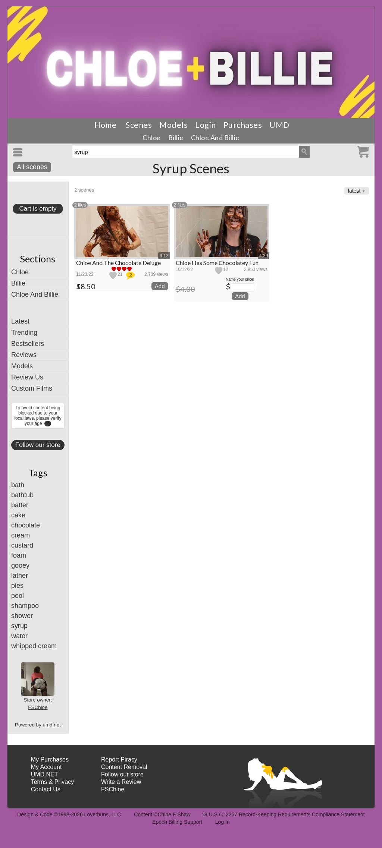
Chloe (152, 137)
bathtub (22, 495)
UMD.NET (44, 774)
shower (22, 616)
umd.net (51, 725)
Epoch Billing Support (177, 822)
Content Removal (124, 767)
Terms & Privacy (52, 782)
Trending (24, 332)
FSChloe (37, 707)
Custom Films (31, 388)
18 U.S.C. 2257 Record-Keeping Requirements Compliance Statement (282, 814)
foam (18, 555)
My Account (46, 767)
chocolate (25, 525)
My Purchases (50, 759)
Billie (176, 137)
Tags (37, 472)
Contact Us (45, 789)
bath (17, 485)
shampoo (25, 605)
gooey (20, 565)
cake (18, 515)
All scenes (32, 167)
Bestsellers (27, 343)
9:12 (164, 255)
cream (20, 535)
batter (19, 505)
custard (22, 545)
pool (17, 595)
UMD (279, 125)
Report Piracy (119, 759)
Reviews (24, 355)
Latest (20, 321)
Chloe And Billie (215, 137)
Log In (222, 822)
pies (17, 585)
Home (105, 125)
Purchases (242, 125)
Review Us (27, 377)
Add (160, 286)
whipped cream (34, 646)
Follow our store (37, 444)
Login (205, 125)
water (19, 636)
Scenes (139, 125)
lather (19, 575)
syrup (19, 626)
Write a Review (121, 782)
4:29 (263, 255)
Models (173, 125)
